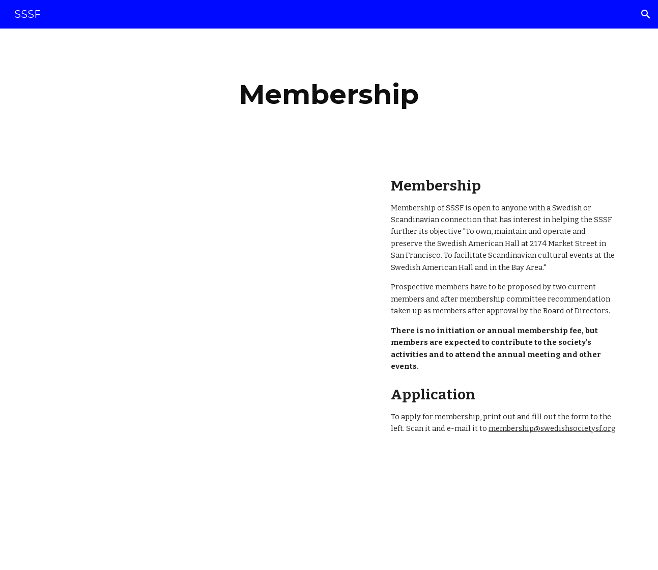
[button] (646, 14)
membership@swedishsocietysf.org (552, 428)
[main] (329, 94)
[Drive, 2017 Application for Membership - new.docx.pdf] (178, 365)
